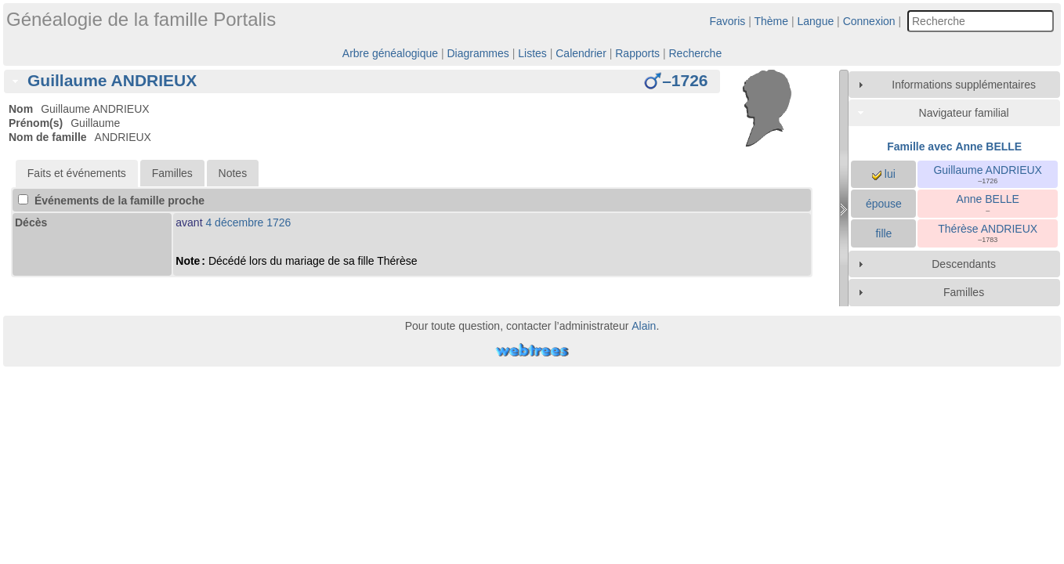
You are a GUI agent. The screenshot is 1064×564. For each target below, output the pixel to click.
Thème (772, 21)
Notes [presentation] (233, 173)
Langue (816, 21)
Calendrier (581, 53)
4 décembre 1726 (248, 222)
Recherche (695, 53)
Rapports (637, 53)
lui (884, 174)
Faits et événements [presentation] (76, 173)
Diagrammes (477, 53)
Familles (963, 292)
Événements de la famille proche (111, 200)
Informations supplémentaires (964, 84)
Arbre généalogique (390, 53)
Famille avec (954, 146)
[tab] (362, 81)
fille (883, 233)
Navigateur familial (964, 113)
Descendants (964, 264)
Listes (532, 53)
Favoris (727, 21)
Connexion (869, 21)
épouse (884, 203)
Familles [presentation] (172, 173)
